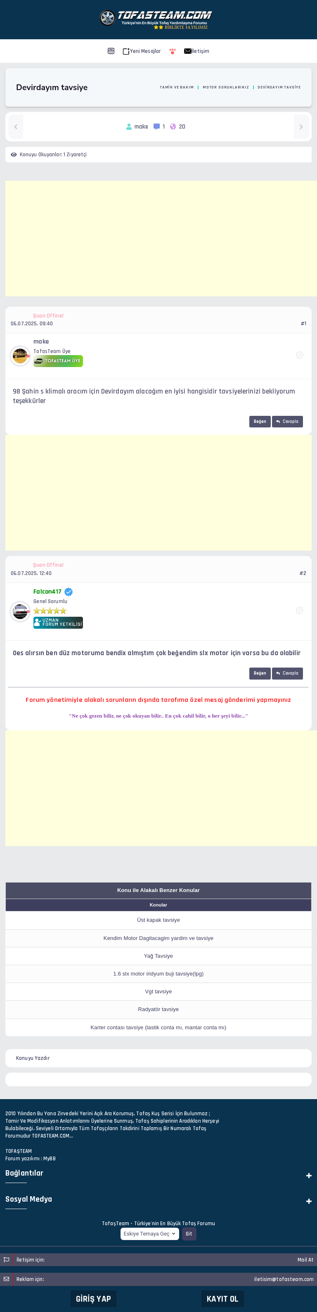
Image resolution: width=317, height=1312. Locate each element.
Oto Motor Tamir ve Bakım (164, 87)
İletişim (196, 51)
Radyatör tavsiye (158, 1009)
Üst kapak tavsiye (158, 920)
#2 (302, 573)
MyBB (49, 1158)
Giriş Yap (93, 1299)
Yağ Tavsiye (158, 956)
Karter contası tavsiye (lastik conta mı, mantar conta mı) (159, 1027)
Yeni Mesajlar (142, 51)
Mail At (306, 1260)
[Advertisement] (161, 238)
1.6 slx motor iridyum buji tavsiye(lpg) (159, 974)
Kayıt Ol (223, 1299)
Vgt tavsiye (158, 991)
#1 (303, 323)
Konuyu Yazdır (33, 1058)
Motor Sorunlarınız (226, 87)
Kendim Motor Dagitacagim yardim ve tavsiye (158, 938)
